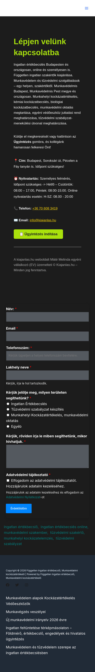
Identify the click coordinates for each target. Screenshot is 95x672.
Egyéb (16, 426)
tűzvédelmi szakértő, (67, 532)
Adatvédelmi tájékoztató (28, 475)
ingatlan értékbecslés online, (64, 527)
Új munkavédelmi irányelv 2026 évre (36, 620)
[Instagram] (26, 585)
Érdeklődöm (19, 508)
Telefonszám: (19, 348)
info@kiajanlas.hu (43, 220)
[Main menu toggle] (86, 8)
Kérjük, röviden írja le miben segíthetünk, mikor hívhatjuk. (46, 439)
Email (12, 328)
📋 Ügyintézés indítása (38, 234)
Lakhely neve (18, 367)
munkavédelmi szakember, (26, 532)
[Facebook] (7, 585)
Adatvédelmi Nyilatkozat (23, 497)
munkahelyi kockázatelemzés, (29, 538)
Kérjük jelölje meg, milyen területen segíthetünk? (36, 395)
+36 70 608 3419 (45, 208)
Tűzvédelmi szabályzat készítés (37, 409)
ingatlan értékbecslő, (22, 527)
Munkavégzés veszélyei (26, 612)
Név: (11, 309)
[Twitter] (17, 585)
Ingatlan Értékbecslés (29, 404)
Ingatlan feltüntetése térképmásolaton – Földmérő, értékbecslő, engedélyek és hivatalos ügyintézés (45, 633)
